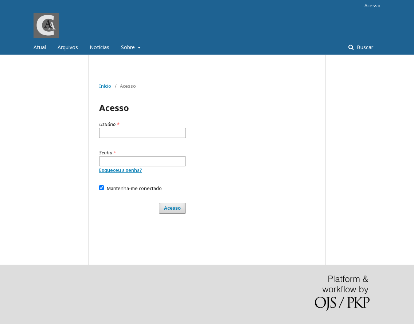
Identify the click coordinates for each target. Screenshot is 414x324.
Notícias (99, 47)
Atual (40, 47)
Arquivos (68, 47)
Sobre (128, 47)
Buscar (364, 47)
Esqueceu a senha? (120, 170)
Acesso (372, 5)
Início (105, 86)
